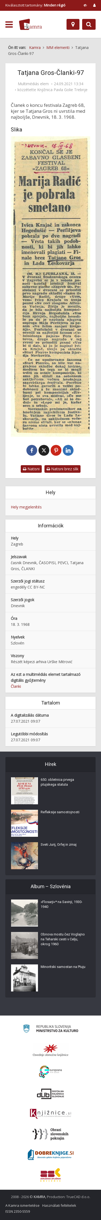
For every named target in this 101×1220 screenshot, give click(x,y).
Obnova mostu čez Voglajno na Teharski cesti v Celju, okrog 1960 (63, 939)
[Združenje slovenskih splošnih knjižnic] (50, 1114)
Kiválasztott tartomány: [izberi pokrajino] (35, 5)
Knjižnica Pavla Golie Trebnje (62, 89)
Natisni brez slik (62, 468)
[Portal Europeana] (50, 1072)
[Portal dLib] (50, 1093)
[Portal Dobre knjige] (51, 1154)
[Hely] (73, 24)
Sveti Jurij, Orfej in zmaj (58, 844)
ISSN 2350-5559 (17, 1211)
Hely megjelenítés (26, 507)
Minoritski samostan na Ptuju (63, 967)
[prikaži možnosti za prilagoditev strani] (85, 5)
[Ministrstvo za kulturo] (50, 1029)
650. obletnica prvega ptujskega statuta (57, 782)
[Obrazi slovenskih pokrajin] (50, 1134)
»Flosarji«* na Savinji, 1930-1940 (61, 904)
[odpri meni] (9, 24)
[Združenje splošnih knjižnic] (50, 1175)
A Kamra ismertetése (22, 1205)
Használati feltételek (59, 1205)
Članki (16, 686)
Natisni (31, 468)
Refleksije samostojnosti (60, 812)
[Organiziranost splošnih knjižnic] (51, 1050)
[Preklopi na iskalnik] (89, 24)
